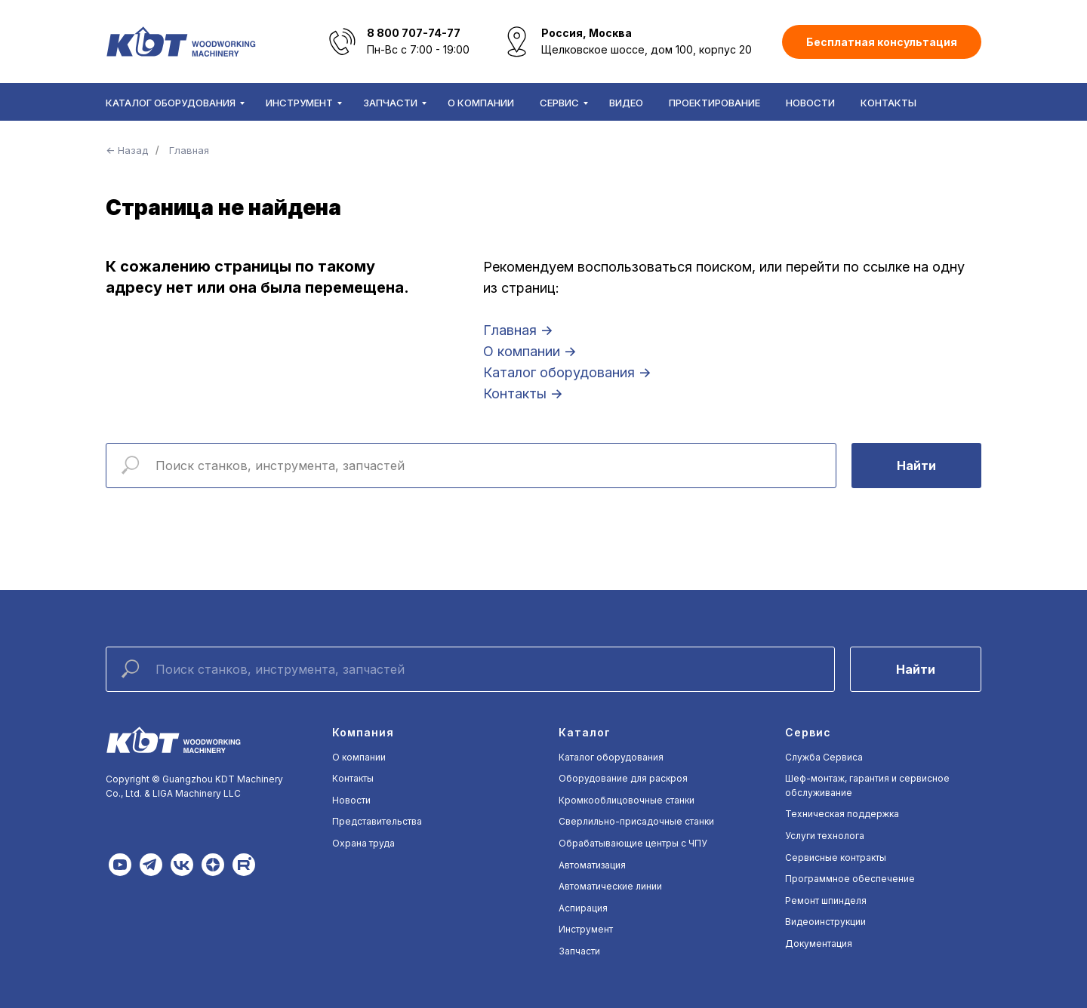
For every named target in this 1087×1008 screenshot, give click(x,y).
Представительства (377, 821)
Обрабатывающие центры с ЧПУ (633, 843)
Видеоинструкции (825, 921)
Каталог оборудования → (567, 372)
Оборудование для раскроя (623, 778)
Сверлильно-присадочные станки (636, 821)
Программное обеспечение (850, 878)
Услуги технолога (824, 835)
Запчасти (390, 103)
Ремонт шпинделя (826, 900)
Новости (810, 103)
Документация (818, 943)
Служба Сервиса (824, 757)
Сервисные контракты (835, 857)
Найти (916, 465)
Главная (189, 150)
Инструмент (299, 103)
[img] (120, 864)
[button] (881, 42)
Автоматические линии (610, 886)
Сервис (559, 103)
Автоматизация (592, 865)
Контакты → (523, 393)
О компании (481, 103)
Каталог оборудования (171, 103)
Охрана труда (363, 843)
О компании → (530, 351)
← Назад (127, 150)
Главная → (518, 330)
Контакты (888, 103)
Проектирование (714, 103)
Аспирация (583, 908)
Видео (626, 103)
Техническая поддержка (842, 813)
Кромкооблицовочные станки (626, 800)
